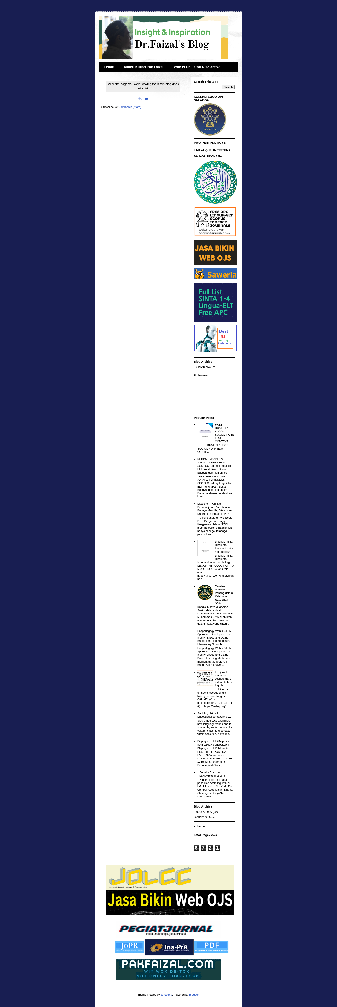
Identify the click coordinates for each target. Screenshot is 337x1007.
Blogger (194, 994)
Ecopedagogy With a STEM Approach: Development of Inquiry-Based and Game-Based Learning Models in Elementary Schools (214, 637)
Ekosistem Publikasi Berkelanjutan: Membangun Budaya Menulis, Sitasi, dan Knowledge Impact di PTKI (214, 508)
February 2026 (203, 812)
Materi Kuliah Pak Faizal (143, 67)
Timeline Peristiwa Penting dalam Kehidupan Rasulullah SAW (224, 595)
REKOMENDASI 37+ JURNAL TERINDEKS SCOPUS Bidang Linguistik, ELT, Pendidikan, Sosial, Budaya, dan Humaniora (214, 465)
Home (109, 67)
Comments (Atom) (129, 107)
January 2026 (202, 816)
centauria (166, 994)
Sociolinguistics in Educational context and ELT (215, 715)
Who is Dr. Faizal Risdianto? (197, 67)
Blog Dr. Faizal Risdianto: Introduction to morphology (224, 546)
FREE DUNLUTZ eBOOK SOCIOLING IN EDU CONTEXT (224, 433)
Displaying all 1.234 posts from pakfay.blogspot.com (213, 743)
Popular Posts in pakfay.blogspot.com (212, 774)
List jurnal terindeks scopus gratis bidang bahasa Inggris (224, 678)
